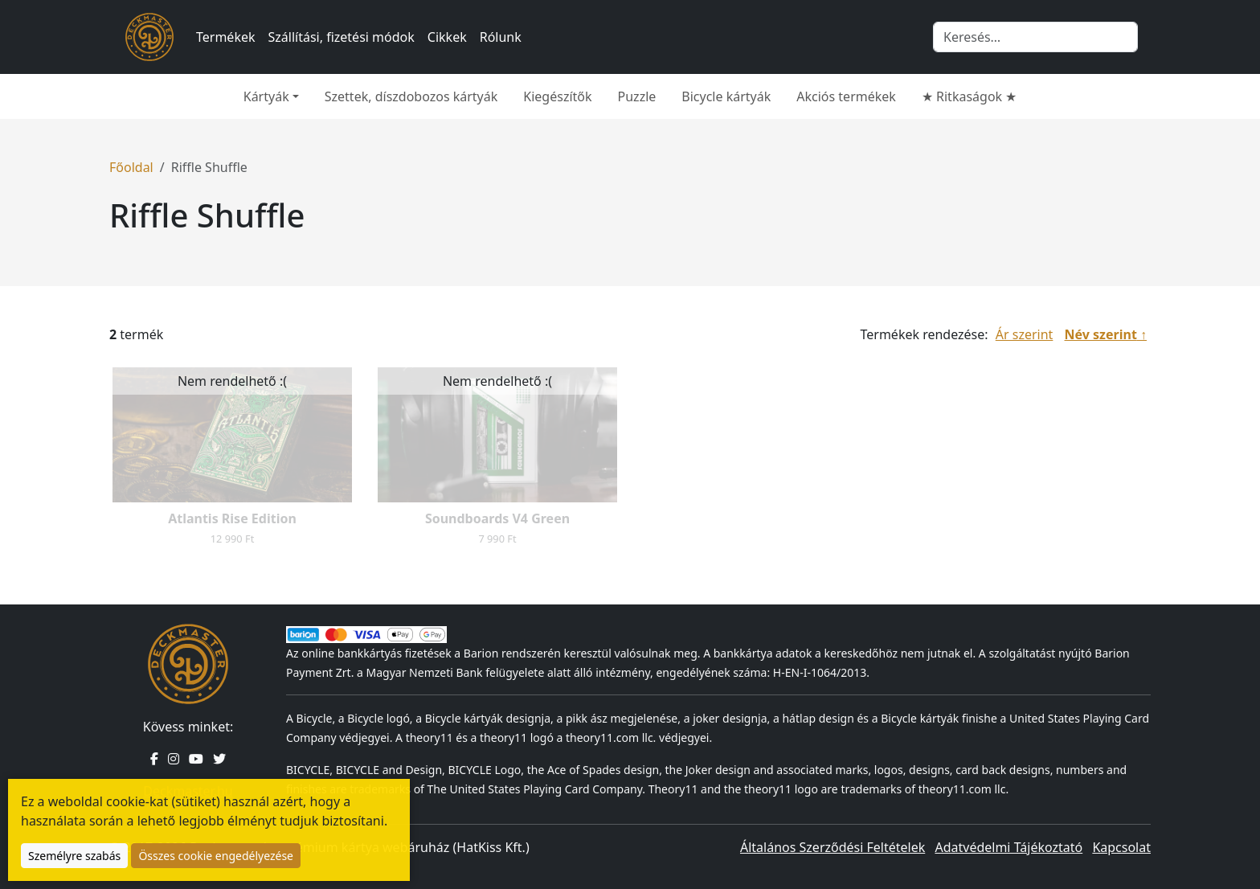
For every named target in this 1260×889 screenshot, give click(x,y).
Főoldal (131, 167)
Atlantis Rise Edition (232, 518)
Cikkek (447, 37)
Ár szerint (1024, 334)
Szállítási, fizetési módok (341, 37)
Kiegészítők (557, 96)
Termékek (226, 37)
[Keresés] (1035, 37)
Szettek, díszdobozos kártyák (411, 96)
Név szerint (1101, 334)
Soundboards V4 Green (497, 518)
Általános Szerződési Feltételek (832, 847)
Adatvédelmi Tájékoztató (1008, 847)
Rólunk (501, 37)
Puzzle (637, 96)
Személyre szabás (74, 855)
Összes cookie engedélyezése (215, 855)
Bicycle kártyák (726, 96)
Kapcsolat (1121, 847)
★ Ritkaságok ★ (969, 96)
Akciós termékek (846, 96)
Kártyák (266, 96)
